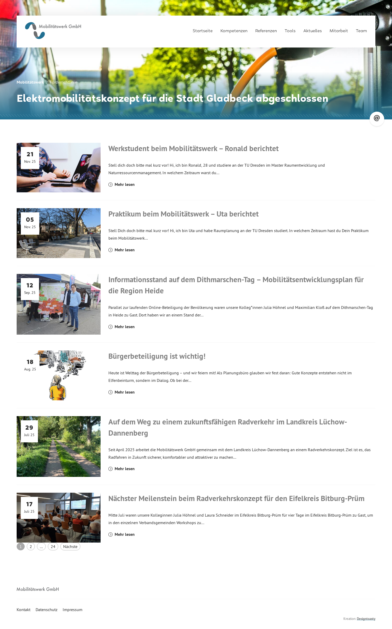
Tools (290, 29)
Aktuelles (312, 29)
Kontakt (23, 609)
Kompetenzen (233, 29)
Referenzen (266, 29)
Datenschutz (46, 609)
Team (361, 29)
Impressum (72, 609)
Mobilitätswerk (30, 82)
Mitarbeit (339, 29)
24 (53, 546)
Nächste (70, 546)
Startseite (203, 29)
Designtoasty (366, 619)
